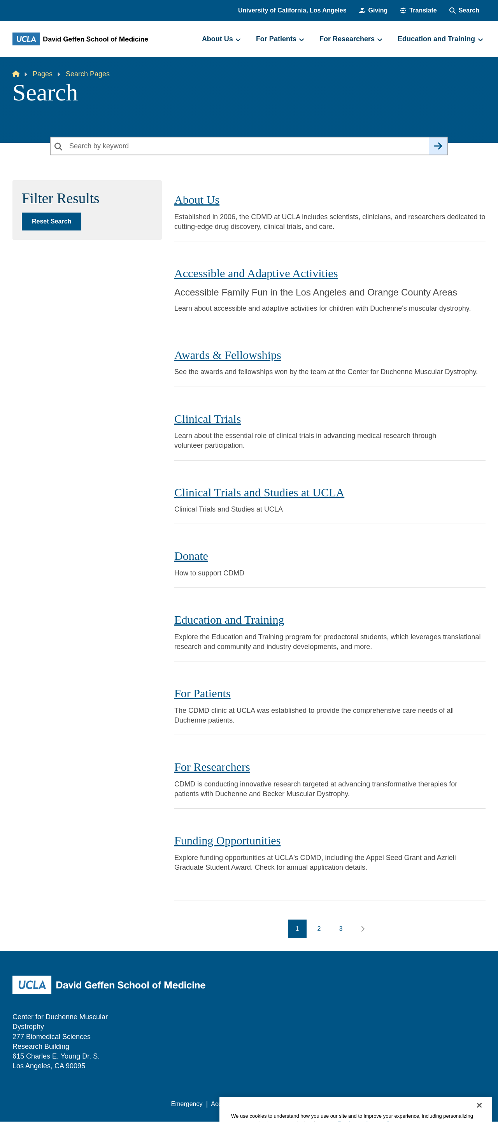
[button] (418, 10)
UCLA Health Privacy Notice (357, 1104)
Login (411, 1104)
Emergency (187, 1104)
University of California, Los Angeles (292, 10)
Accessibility (228, 1104)
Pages (43, 74)
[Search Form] (464, 10)
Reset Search (51, 221)
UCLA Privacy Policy (281, 1104)
